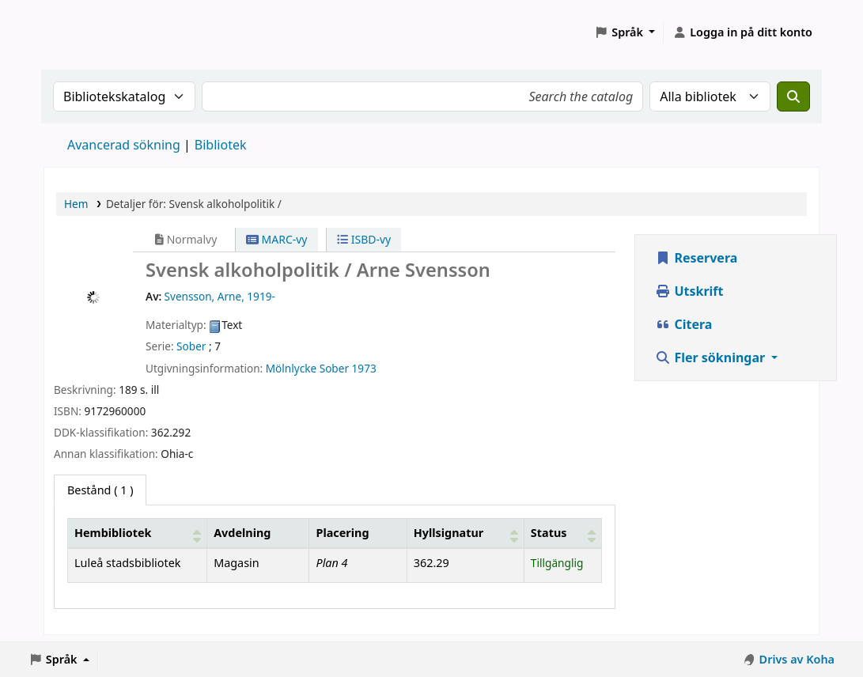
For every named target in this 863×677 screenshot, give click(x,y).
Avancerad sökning (123, 144)
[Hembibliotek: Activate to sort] (137, 533)
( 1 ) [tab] (100, 489)
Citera (683, 324)
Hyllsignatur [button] (448, 532)
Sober (191, 346)
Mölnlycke (291, 368)
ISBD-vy (364, 239)
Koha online (83, 32)
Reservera (696, 258)
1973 (364, 368)
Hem (76, 203)
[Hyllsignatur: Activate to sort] (465, 533)
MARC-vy (277, 239)
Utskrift (689, 291)
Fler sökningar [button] (711, 357)
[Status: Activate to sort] (562, 533)
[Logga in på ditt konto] (742, 32)
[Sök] (793, 96)
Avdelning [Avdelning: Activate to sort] (242, 532)
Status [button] (549, 532)
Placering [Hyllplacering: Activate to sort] (342, 532)
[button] (624, 32)
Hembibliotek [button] (112, 532)
